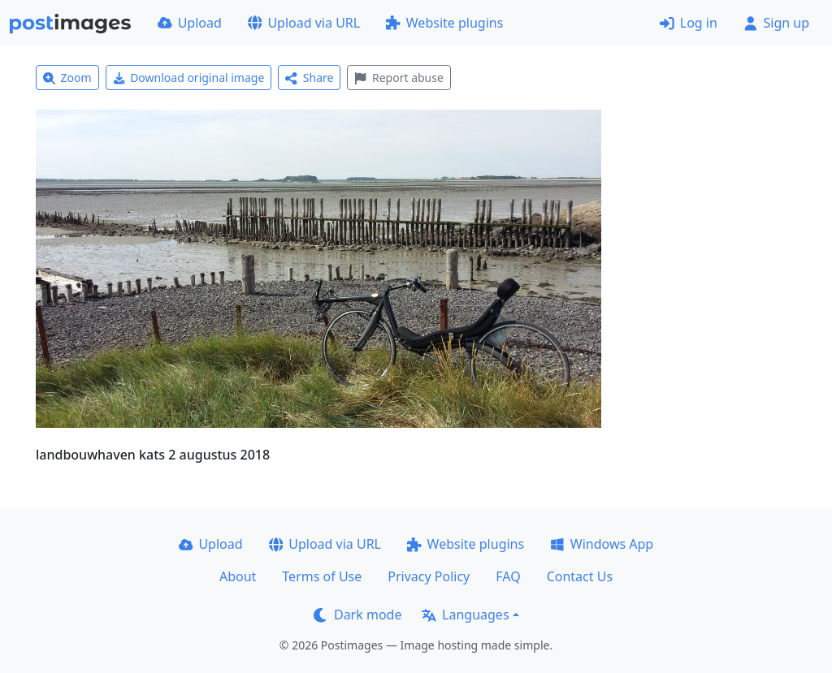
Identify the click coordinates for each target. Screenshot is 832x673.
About (237, 576)
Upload (190, 23)
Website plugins (444, 23)
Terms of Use (322, 576)
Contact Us (580, 576)
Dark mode (357, 614)
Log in (688, 23)
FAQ (508, 576)
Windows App (601, 544)
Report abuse (398, 77)
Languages (465, 614)
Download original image (189, 77)
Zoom (67, 77)
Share (309, 77)
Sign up (776, 23)
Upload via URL (304, 23)
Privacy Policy (429, 576)
